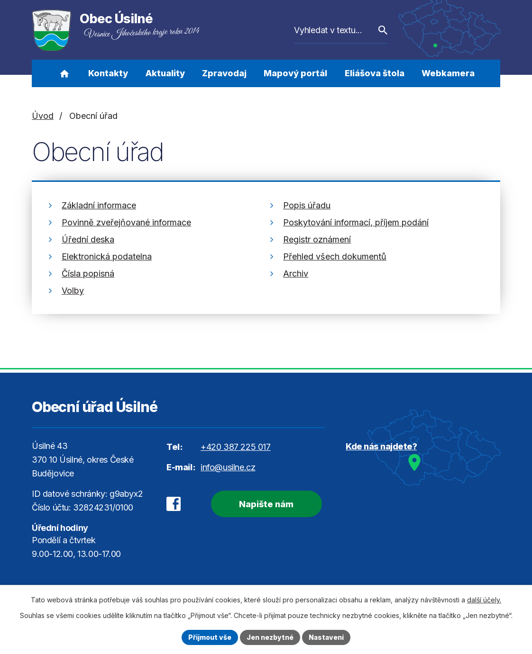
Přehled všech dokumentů (334, 256)
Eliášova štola (374, 73)
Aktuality (165, 73)
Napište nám (266, 504)
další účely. (484, 600)
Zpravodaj (224, 73)
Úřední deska (88, 239)
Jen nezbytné (270, 637)
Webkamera (448, 73)
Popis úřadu (306, 205)
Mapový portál (295, 73)
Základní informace (99, 205)
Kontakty (108, 73)
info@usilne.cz (228, 467)
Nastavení (326, 637)
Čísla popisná (88, 273)
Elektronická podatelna (107, 256)
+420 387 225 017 (236, 447)
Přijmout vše (209, 637)
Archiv (295, 273)
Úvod (64, 73)
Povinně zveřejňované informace (126, 222)
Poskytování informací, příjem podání (356, 222)
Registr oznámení (317, 239)
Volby (73, 291)
